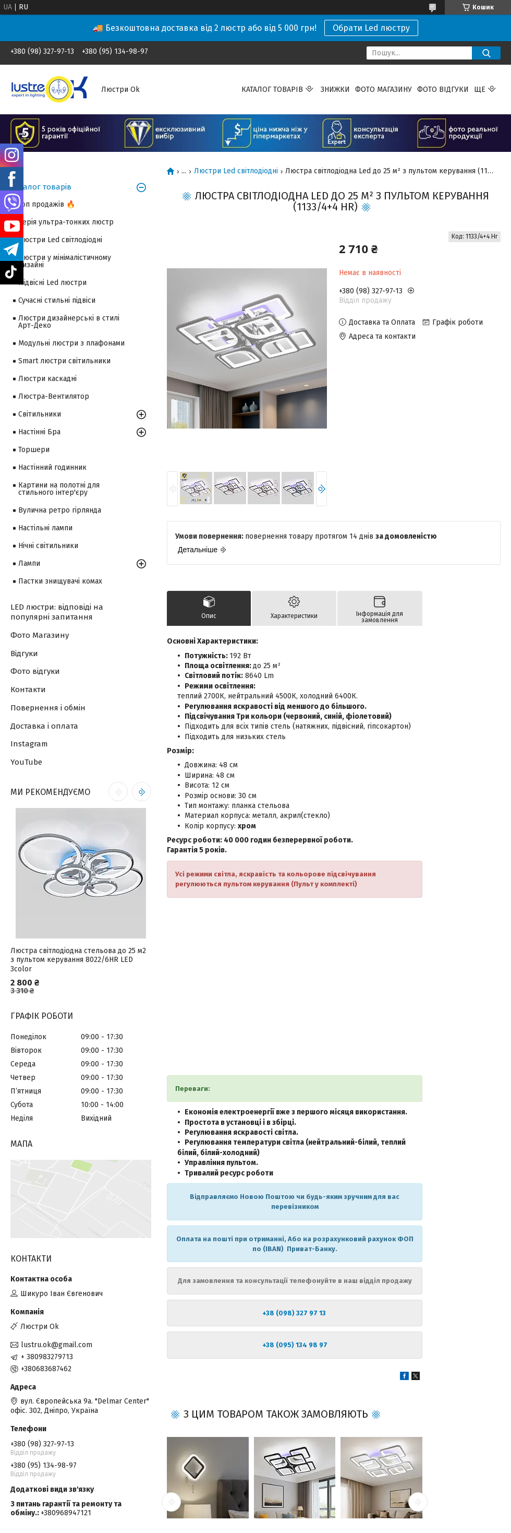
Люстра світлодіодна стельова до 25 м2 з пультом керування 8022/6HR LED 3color (78, 959)
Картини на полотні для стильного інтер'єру (59, 489)
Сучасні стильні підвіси (56, 300)
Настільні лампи (45, 528)
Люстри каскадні (47, 378)
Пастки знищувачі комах (60, 581)
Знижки (335, 89)
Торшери (34, 449)
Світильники (39, 414)
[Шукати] (486, 53)
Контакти (28, 689)
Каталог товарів (272, 89)
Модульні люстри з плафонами (71, 343)
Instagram (29, 743)
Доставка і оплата (44, 726)
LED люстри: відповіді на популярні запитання (56, 612)
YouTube (26, 762)
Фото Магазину (39, 635)
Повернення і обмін (48, 707)
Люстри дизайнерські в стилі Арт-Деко (68, 322)
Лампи (29, 563)
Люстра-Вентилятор (53, 396)
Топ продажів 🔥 (46, 204)
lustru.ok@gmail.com (56, 1344)
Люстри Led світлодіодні (236, 171)
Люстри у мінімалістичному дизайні (64, 261)
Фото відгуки (443, 89)
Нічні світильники (48, 545)
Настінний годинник (52, 467)
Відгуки (24, 653)
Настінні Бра (39, 431)
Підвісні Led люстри (52, 282)
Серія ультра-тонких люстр (66, 222)
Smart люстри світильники (64, 360)
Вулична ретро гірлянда (59, 510)
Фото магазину (383, 89)
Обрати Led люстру (371, 28)
